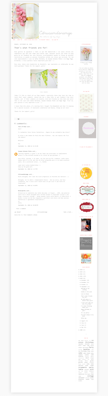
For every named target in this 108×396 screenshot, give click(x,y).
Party (91, 347)
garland (80, 362)
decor (87, 358)
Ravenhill (55, 106)
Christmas (89, 342)
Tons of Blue (22, 126)
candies (80, 354)
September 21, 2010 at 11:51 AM (28, 146)
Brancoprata (22, 190)
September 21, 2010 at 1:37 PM (27, 169)
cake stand (86, 353)
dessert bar (85, 359)
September (84, 286)
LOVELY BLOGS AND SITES (30, 39)
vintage (90, 376)
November (84, 282)
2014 (81, 269)
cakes (92, 353)
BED (93, 340)
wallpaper (81, 377)
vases (79, 376)
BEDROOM (80, 342)
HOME (14, 39)
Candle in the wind (86, 291)
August (83, 320)
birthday (84, 351)
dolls (92, 359)
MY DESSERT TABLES (44, 39)
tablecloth (81, 374)
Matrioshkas (85, 347)
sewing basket (83, 372)
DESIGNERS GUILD (89, 344)
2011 (81, 276)
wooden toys (90, 379)
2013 (81, 271)
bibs (79, 351)
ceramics (87, 356)
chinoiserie (81, 358)
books (92, 351)
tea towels (87, 374)
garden (92, 360)
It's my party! (85, 312)
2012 (81, 274)
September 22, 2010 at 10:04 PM (28, 205)
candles (87, 354)
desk (79, 359)
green (86, 362)
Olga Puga (69, 59)
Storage (80, 349)
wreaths (80, 380)
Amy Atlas (81, 340)
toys (92, 374)
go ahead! (18, 212)
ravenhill (91, 371)
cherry (92, 356)
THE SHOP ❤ (55, 39)
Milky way (83, 318)
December (84, 280)
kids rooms (89, 365)
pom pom (80, 371)
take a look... (68, 212)
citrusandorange (42, 212)
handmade (92, 362)
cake (80, 353)
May (82, 327)
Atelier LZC (88, 340)
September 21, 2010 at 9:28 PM (27, 185)
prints (86, 371)
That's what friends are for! (30, 48)
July (82, 323)
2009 (81, 330)
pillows (87, 369)
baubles (86, 349)
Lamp (88, 345)
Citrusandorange (23, 174)
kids (88, 364)
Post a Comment (21, 208)
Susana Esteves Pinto (55, 59)
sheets (92, 372)
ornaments (82, 367)
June (82, 325)
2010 (81, 278)
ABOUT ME (19, 39)
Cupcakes (80, 344)
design (92, 358)
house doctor (81, 364)
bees (93, 349)
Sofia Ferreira (39, 59)
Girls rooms (82, 345)
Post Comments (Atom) (30, 215)
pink (92, 369)
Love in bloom (85, 294)
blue (88, 351)
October (83, 284)
